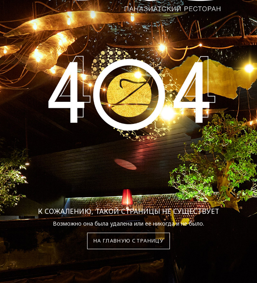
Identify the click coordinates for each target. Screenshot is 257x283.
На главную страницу (128, 240)
